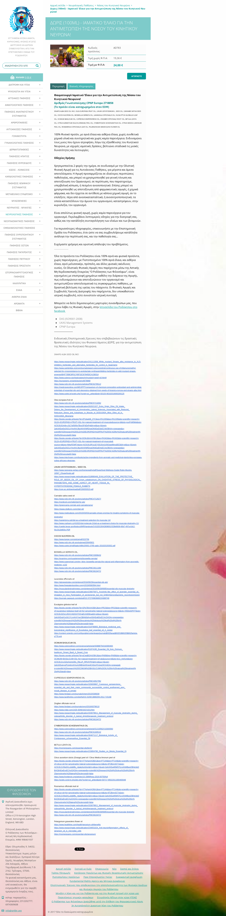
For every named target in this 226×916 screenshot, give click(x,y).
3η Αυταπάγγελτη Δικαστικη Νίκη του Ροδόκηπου (97, 905)
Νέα (114, 868)
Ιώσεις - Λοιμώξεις (19, 169)
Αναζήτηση (38, 66)
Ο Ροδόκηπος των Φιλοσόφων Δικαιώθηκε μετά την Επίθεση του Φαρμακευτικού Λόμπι (97, 901)
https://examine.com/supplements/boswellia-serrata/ (75, 558)
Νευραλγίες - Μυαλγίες (19, 207)
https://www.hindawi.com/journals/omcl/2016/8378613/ (77, 706)
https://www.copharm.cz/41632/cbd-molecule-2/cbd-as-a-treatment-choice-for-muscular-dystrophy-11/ (96, 523)
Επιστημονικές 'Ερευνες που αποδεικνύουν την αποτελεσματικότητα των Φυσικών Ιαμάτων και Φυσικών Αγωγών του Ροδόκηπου (99, 887)
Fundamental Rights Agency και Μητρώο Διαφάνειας (97, 881)
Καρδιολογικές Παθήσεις (19, 176)
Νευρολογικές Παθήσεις (19, 214)
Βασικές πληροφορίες (81, 86)
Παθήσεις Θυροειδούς (19, 163)
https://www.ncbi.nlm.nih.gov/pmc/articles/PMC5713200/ (77, 403)
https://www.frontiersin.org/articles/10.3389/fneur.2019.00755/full (81, 777)
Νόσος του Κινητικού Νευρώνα (113, 5)
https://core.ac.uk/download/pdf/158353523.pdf (73, 489)
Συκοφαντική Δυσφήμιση (129, 876)
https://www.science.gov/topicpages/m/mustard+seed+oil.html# (80, 378)
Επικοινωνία (101, 868)
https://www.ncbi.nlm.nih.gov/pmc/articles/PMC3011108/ (77, 568)
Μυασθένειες (19, 200)
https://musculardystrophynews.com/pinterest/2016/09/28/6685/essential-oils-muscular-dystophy (94, 589)
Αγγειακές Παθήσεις (19, 98)
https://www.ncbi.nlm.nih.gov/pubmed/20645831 (74, 542)
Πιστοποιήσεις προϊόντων (66, 876)
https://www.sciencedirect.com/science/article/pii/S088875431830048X (83, 646)
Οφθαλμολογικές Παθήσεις (19, 227)
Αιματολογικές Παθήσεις (19, 104)
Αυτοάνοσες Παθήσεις (19, 129)
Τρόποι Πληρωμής (60, 872)
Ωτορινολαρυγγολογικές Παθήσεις (19, 274)
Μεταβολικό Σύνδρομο (19, 194)
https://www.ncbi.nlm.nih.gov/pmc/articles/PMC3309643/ (77, 555)
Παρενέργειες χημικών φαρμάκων (75, 897)
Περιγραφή (58, 86)
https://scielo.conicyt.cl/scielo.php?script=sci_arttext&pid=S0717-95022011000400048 (90, 780)
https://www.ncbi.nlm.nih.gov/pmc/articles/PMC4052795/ (77, 681)
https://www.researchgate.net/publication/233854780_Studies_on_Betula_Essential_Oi (90, 751)
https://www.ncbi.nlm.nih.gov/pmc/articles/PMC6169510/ (77, 732)
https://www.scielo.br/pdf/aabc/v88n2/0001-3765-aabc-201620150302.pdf (84, 546)
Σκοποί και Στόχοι (129, 868)
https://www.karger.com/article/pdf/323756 (71, 539)
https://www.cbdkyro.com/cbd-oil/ (69, 509)
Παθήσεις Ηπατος (19, 156)
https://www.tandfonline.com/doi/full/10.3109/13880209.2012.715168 (82, 697)
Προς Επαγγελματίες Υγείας (97, 876)
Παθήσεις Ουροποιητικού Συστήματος (19, 236)
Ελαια (19, 290)
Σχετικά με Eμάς (83, 868)
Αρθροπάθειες (19, 122)
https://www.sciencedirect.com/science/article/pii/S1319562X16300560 (83, 729)
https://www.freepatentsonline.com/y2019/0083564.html (77, 585)
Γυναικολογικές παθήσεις (19, 142)
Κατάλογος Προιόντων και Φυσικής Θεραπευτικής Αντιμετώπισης (108, 872)
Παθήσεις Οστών (19, 245)
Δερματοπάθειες (19, 149)
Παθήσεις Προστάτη (19, 265)
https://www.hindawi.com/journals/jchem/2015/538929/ (77, 694)
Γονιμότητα (19, 136)
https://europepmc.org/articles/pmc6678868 (72, 381)
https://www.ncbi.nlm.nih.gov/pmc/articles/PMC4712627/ (77, 499)
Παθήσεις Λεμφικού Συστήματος (19, 185)
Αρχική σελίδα (57, 5)
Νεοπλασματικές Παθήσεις (19, 221)
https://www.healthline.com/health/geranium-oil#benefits (77, 825)
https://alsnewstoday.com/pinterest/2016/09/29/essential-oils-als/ (81, 582)
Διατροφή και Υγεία (19, 84)
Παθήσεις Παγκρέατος (19, 252)
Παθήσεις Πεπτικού (19, 258)
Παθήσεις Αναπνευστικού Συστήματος (19, 113)
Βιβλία (19, 310)
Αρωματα (19, 303)
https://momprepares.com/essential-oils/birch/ (73, 748)
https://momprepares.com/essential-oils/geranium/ (75, 834)
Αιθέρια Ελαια (19, 296)
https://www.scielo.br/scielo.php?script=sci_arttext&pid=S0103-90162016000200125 (89, 394)
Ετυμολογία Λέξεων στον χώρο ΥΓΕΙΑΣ (117, 897)
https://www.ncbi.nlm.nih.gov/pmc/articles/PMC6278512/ (77, 384)
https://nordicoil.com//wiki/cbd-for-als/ (69, 502)
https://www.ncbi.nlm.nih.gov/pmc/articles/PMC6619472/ (77, 571)
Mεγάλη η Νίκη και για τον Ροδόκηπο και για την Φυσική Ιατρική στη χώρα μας (97, 893)
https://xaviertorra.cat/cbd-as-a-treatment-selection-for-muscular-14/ (82, 520)
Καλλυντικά (19, 283)
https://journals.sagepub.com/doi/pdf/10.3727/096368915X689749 (81, 598)
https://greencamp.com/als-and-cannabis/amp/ (73, 505)
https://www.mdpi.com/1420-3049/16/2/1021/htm (74, 710)
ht (55, 713)
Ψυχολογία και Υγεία (19, 91)
